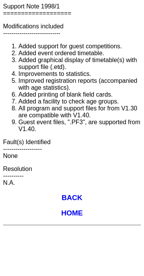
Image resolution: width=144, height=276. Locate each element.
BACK (71, 198)
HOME (72, 213)
